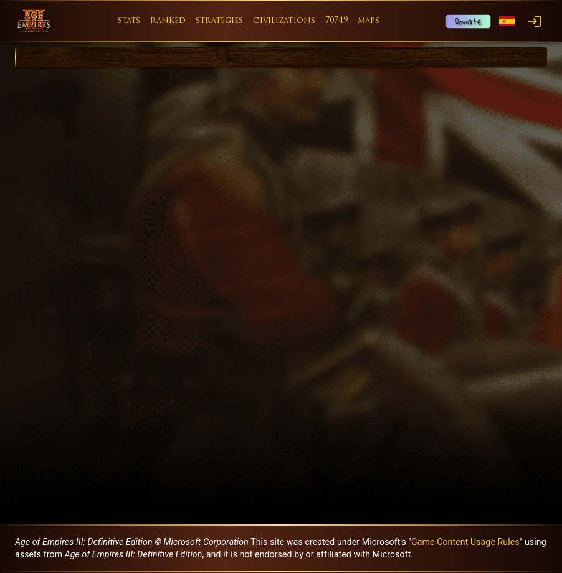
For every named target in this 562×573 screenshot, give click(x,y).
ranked (168, 21)
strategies (219, 21)
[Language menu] (507, 21)
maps (369, 21)
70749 (336, 21)
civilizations (284, 21)
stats (129, 21)
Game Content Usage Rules (465, 542)
